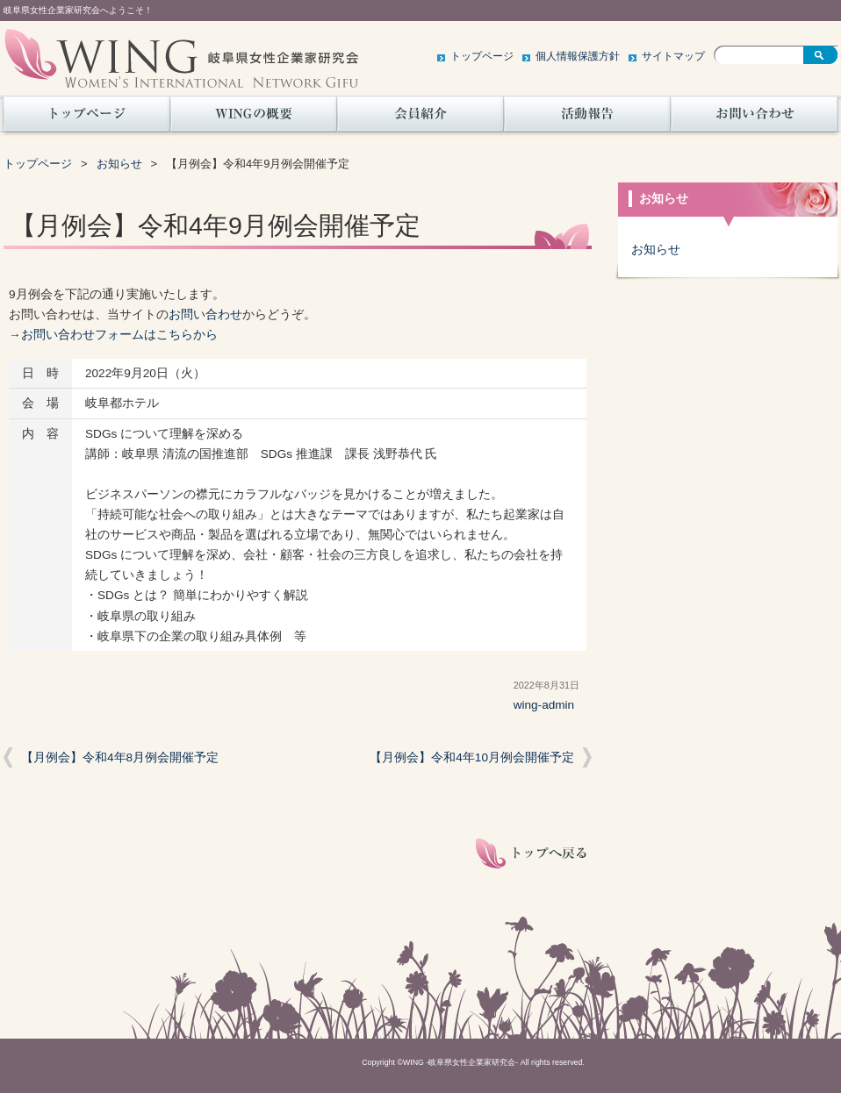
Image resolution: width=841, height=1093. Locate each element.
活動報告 (587, 118)
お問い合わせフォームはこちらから (119, 334)
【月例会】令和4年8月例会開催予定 (120, 757)
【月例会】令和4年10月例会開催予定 (472, 757)
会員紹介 (420, 118)
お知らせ (119, 163)
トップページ (482, 56)
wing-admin (544, 704)
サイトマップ (673, 56)
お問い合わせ (754, 118)
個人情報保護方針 (578, 56)
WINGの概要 (253, 118)
